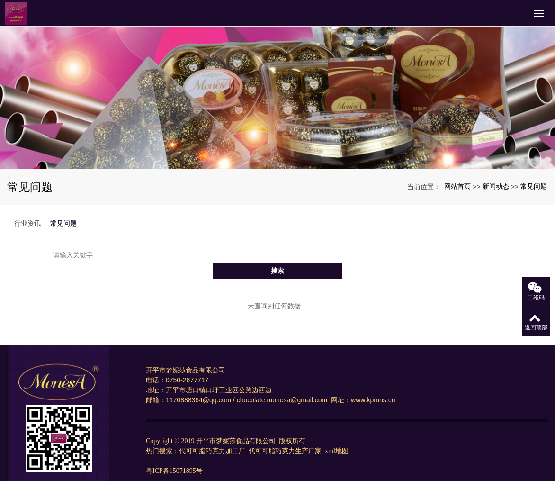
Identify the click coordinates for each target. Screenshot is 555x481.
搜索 (507, 254)
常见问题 (533, 186)
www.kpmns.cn (374, 384)
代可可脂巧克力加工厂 (213, 435)
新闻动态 (496, 186)
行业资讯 (27, 223)
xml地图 (337, 435)
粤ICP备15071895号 (174, 455)
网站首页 (457, 186)
